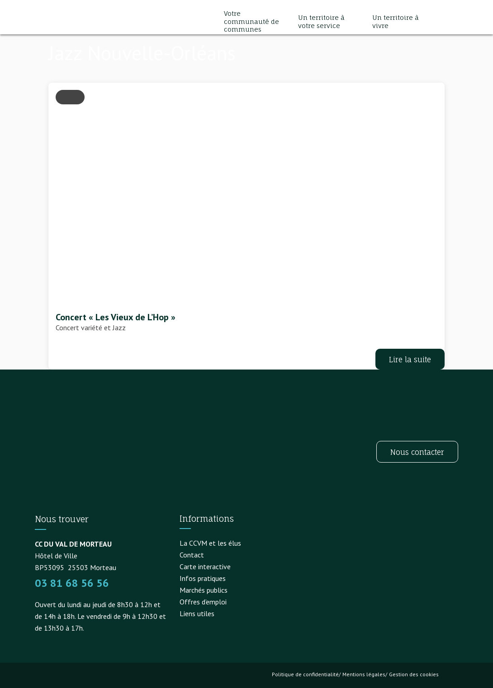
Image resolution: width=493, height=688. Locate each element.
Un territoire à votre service (321, 21)
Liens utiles (197, 613)
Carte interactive (205, 566)
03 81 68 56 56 (72, 583)
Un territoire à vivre (395, 21)
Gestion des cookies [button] (414, 674)
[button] (449, 22)
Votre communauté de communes (251, 21)
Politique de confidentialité (305, 674)
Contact (192, 554)
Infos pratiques (203, 578)
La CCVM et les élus (210, 543)
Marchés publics (204, 589)
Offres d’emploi (203, 601)
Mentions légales (363, 674)
